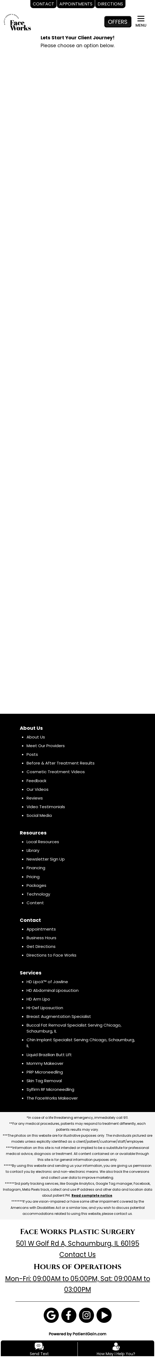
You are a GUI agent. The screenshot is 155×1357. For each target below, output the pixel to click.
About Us (36, 737)
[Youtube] (104, 1315)
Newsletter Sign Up (46, 859)
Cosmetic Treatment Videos (56, 772)
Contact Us (77, 1254)
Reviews (35, 798)
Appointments (41, 929)
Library (33, 850)
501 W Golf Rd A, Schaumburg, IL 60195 (77, 1243)
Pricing (33, 877)
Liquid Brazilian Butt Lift (49, 1054)
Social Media (39, 815)
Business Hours (41, 938)
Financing (36, 868)
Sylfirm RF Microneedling (50, 1089)
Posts (32, 754)
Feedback (36, 780)
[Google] (51, 1315)
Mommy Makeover (45, 1063)
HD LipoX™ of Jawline (47, 982)
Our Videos (38, 789)
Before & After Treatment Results (61, 763)
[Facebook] (69, 1315)
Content (35, 903)
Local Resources (43, 842)
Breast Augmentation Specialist (59, 1016)
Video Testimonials (46, 807)
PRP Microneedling (45, 1072)
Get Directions (41, 946)
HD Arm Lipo (38, 999)
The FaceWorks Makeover (52, 1098)
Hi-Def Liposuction (45, 1008)
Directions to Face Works (51, 955)
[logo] (17, 21)
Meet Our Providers (46, 745)
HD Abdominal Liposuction (53, 990)
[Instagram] (86, 1315)
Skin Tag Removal (44, 1081)
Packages (36, 885)
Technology (38, 894)
